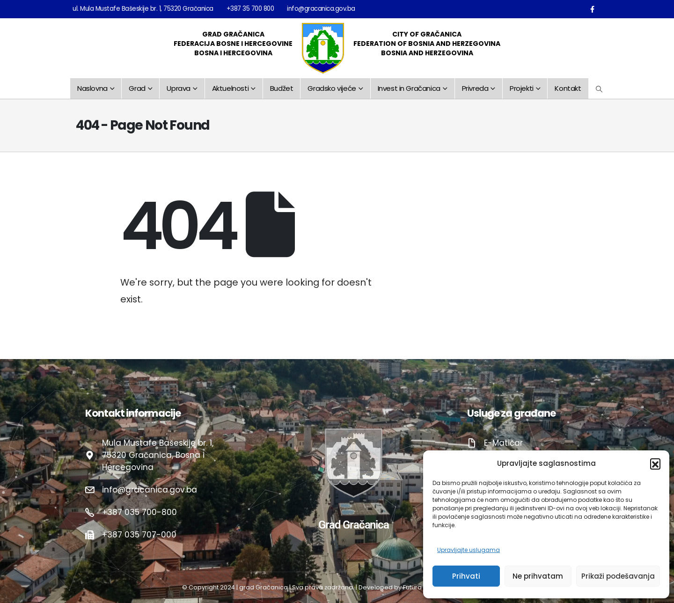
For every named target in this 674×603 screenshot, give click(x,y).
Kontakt (568, 88)
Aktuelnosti (230, 88)
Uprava (178, 88)
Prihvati (466, 576)
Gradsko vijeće (332, 88)
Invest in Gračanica (409, 88)
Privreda (475, 88)
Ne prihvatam (538, 576)
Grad (137, 88)
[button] (655, 463)
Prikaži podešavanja (618, 576)
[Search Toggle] (599, 89)
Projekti (522, 88)
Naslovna (92, 88)
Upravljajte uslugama (468, 550)
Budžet (281, 88)
